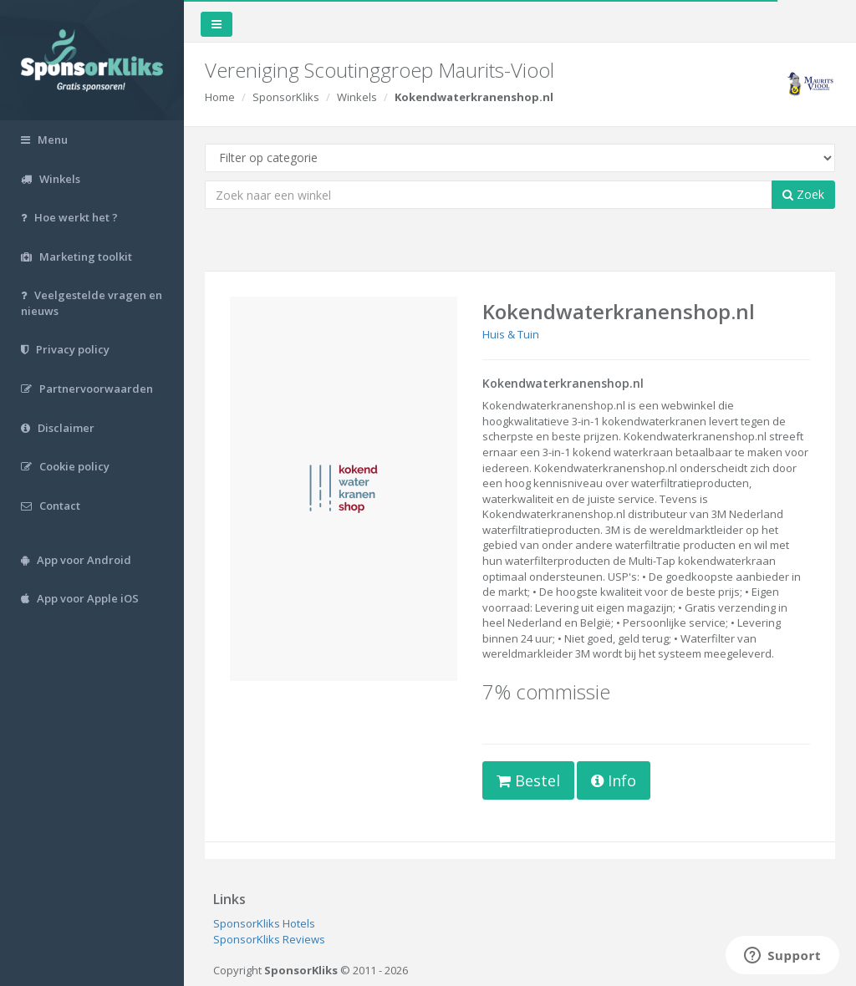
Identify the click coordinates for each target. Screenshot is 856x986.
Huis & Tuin (510, 334)
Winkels (357, 96)
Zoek (803, 194)
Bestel (528, 780)
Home (220, 96)
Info (613, 780)
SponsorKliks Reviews (269, 939)
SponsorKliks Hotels (264, 923)
